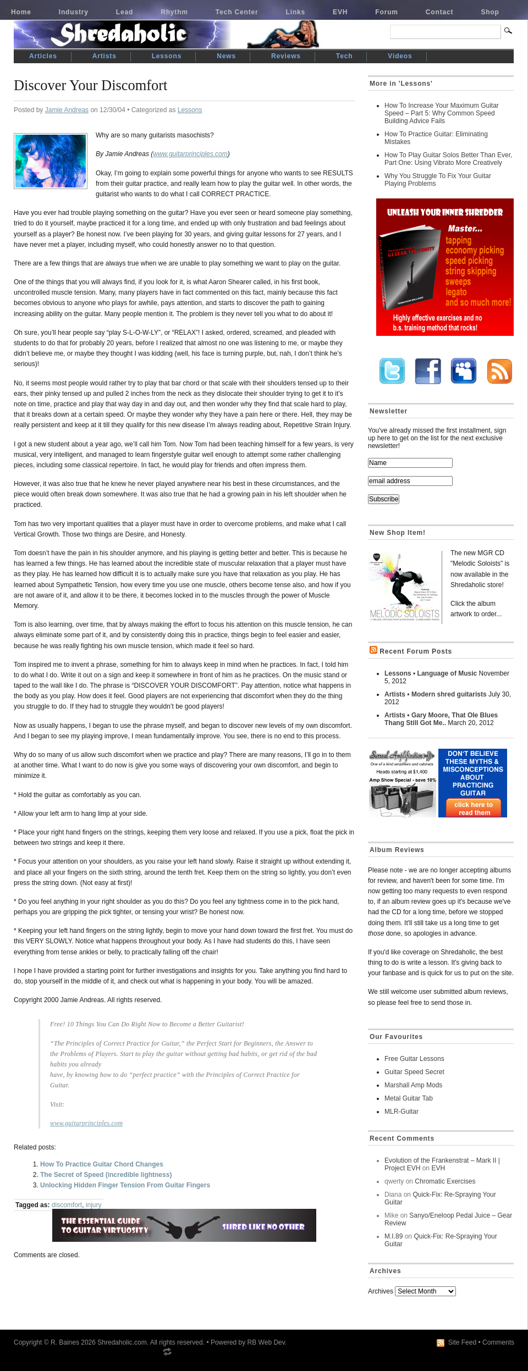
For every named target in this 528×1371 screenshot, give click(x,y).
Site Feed (462, 1342)
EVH (340, 12)
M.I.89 (393, 1236)
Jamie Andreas (67, 110)
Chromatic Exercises (445, 1181)
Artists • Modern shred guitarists (435, 694)
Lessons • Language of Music (430, 673)
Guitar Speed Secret (414, 1072)
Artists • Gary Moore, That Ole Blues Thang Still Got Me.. (441, 719)
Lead (124, 12)
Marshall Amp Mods (413, 1085)
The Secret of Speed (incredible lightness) (106, 1175)
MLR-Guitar (401, 1111)
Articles (43, 56)
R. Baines (65, 1342)
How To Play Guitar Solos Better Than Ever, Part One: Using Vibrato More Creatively (448, 159)
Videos (400, 56)
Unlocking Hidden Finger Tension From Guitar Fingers (125, 1185)
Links (296, 12)
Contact (440, 12)
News (226, 56)
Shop (490, 12)
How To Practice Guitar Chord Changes (101, 1164)
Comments (498, 1342)
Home (21, 12)
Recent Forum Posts (416, 651)
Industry (74, 12)
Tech (344, 56)
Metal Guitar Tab (408, 1098)
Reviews (286, 56)
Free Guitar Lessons (414, 1059)
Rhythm (174, 12)
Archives (380, 1291)
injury (94, 1205)
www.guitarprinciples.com (190, 154)
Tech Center (237, 12)
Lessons (167, 56)
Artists (104, 56)
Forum (386, 12)
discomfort (67, 1205)
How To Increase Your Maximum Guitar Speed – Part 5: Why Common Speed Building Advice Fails (441, 113)
